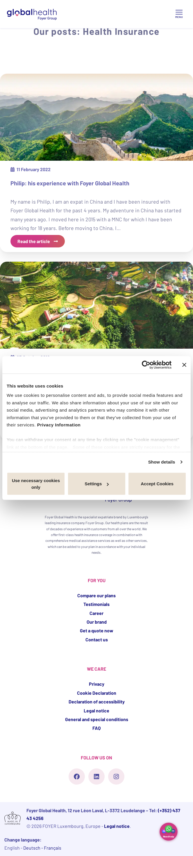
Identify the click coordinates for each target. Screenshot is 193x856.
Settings (97, 483)
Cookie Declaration (96, 693)
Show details (161, 461)
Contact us (96, 639)
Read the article (34, 241)
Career (96, 613)
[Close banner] (184, 365)
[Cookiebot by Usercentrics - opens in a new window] (146, 364)
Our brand (97, 622)
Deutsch (32, 847)
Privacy (96, 684)
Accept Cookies (157, 483)
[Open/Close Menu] (179, 14)
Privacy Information (59, 424)
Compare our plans (96, 595)
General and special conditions (96, 719)
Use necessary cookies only (36, 483)
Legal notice (96, 710)
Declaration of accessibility (97, 701)
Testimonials (96, 604)
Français (52, 847)
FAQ (96, 728)
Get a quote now (96, 630)
